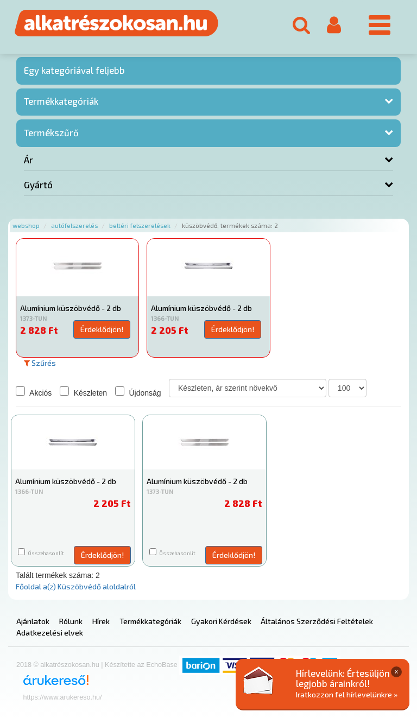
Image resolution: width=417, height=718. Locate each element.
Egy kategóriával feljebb (74, 70)
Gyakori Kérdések (221, 621)
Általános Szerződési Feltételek (317, 621)
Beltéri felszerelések (139, 225)
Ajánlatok (32, 621)
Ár (28, 159)
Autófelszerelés (74, 225)
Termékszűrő (51, 132)
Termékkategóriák (61, 101)
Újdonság (138, 391)
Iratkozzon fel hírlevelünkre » (346, 694)
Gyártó (38, 184)
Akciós (34, 391)
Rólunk (71, 621)
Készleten (83, 391)
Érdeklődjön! (101, 329)
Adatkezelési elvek (49, 632)
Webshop (26, 225)
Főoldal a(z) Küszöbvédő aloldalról (76, 586)
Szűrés (40, 362)
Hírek (101, 621)
